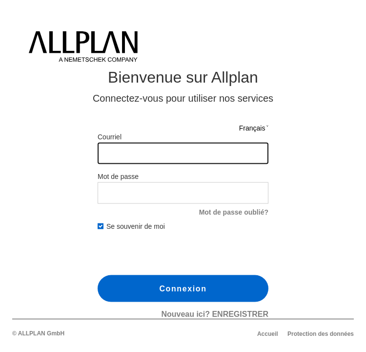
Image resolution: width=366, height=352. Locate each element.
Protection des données (320, 333)
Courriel (110, 136)
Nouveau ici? (214, 314)
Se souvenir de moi (131, 226)
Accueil (267, 333)
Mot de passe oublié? (233, 212)
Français (252, 128)
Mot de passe (118, 176)
